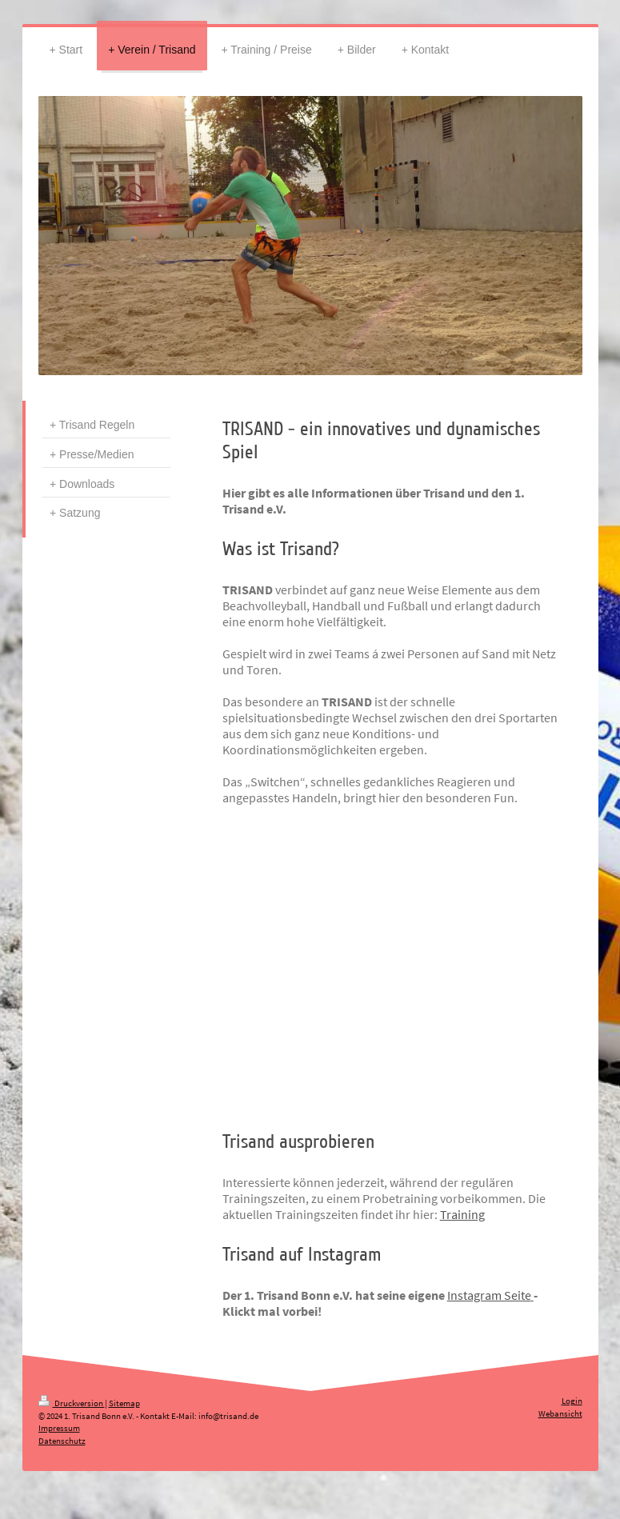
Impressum (59, 1427)
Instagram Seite (489, 1295)
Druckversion (71, 1403)
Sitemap (124, 1403)
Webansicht (560, 1413)
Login (572, 1400)
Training (462, 1214)
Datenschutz (62, 1440)
